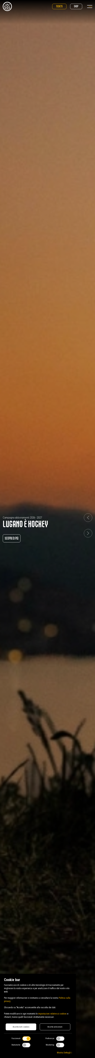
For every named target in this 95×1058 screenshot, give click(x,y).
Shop (76, 6)
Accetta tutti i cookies (21, 1027)
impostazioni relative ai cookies (52, 1013)
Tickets (59, 6)
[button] (88, 517)
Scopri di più (11, 538)
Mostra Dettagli (64, 1052)
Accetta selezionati (54, 1027)
